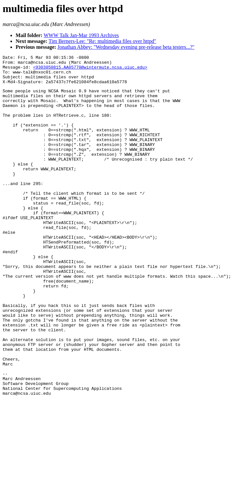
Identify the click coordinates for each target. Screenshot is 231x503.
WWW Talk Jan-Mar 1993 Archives (81, 35)
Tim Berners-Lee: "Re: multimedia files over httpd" (102, 41)
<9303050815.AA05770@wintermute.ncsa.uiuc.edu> (90, 70)
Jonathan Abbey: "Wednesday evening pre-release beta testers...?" (126, 47)
